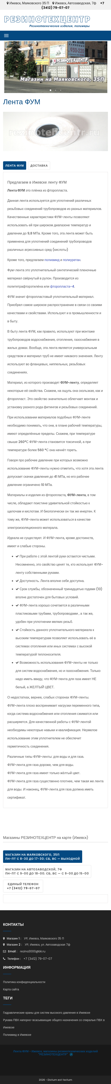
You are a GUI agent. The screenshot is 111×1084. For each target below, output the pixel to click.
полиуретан (71, 260)
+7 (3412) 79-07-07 (37, 959)
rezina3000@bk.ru (32, 951)
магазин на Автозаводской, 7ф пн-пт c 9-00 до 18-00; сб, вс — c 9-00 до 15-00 (47, 871)
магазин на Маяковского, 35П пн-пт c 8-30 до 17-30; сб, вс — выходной (42, 857)
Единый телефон (23, 886)
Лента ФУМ (14, 166)
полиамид (51, 260)
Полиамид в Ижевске (17, 1035)
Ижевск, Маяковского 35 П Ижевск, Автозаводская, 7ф (51, 3)
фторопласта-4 (62, 286)
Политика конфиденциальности (24, 982)
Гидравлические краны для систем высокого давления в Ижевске (46, 1013)
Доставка (39, 166)
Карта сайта (11, 989)
